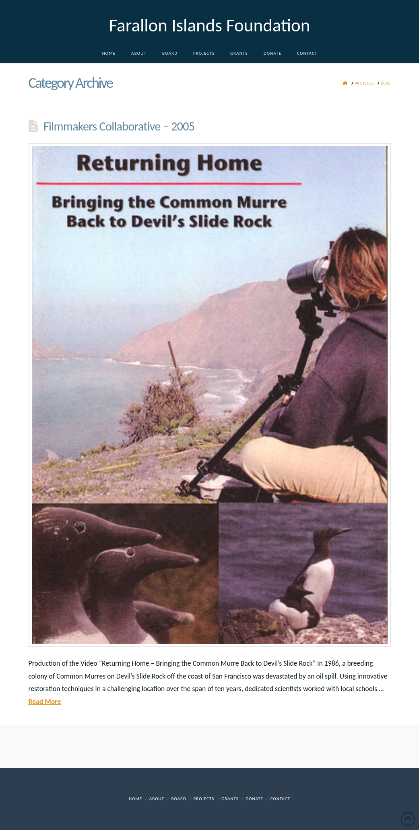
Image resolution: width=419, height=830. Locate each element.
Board (178, 798)
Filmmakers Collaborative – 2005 (118, 126)
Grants (230, 798)
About (156, 798)
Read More (45, 701)
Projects (204, 798)
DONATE (254, 798)
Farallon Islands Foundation (209, 25)
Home (135, 798)
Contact (280, 798)
